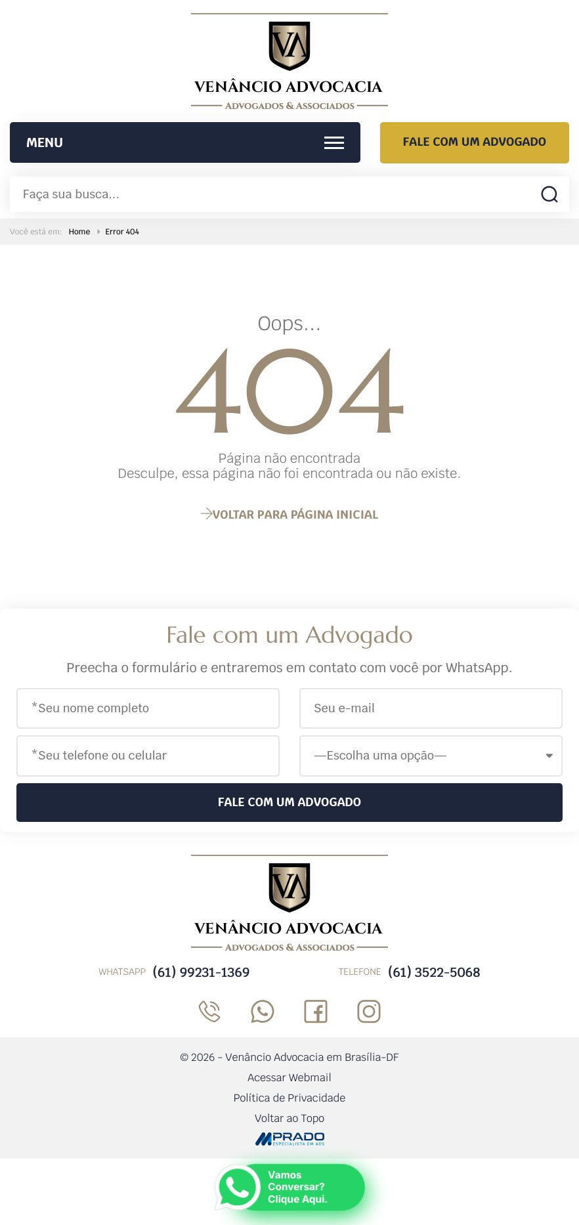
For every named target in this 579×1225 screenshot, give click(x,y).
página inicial (289, 515)
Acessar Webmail (289, 1078)
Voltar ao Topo (289, 1118)
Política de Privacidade (290, 1098)
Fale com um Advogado (474, 142)
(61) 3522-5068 (434, 972)
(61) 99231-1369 (200, 972)
